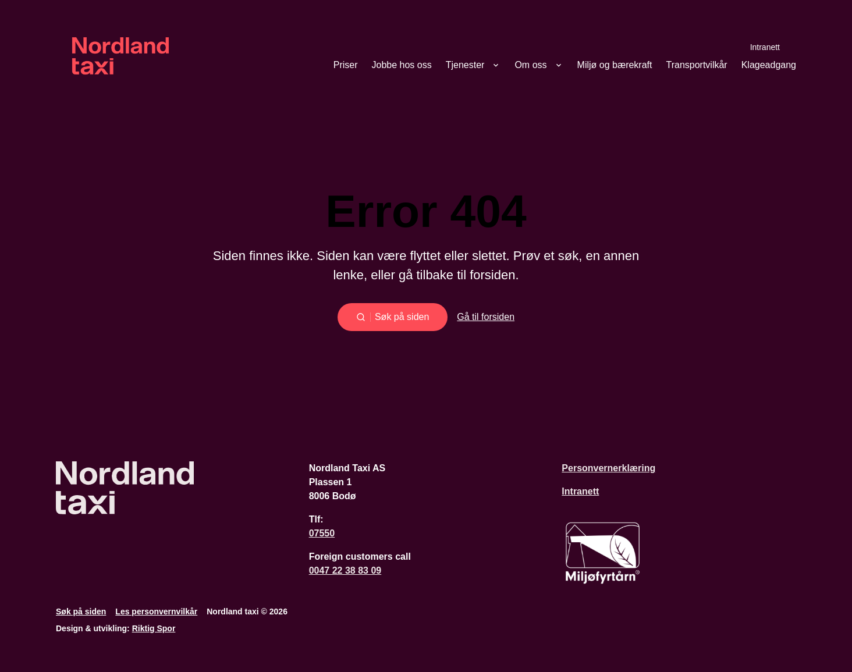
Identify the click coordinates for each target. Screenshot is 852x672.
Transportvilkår (696, 65)
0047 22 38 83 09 (345, 570)
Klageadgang (768, 65)
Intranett (765, 46)
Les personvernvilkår (156, 611)
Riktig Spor (154, 628)
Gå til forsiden (485, 317)
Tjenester (465, 65)
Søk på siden (81, 611)
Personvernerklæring (608, 468)
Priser (345, 65)
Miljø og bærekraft (614, 65)
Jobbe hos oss (402, 65)
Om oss (530, 65)
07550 (322, 533)
